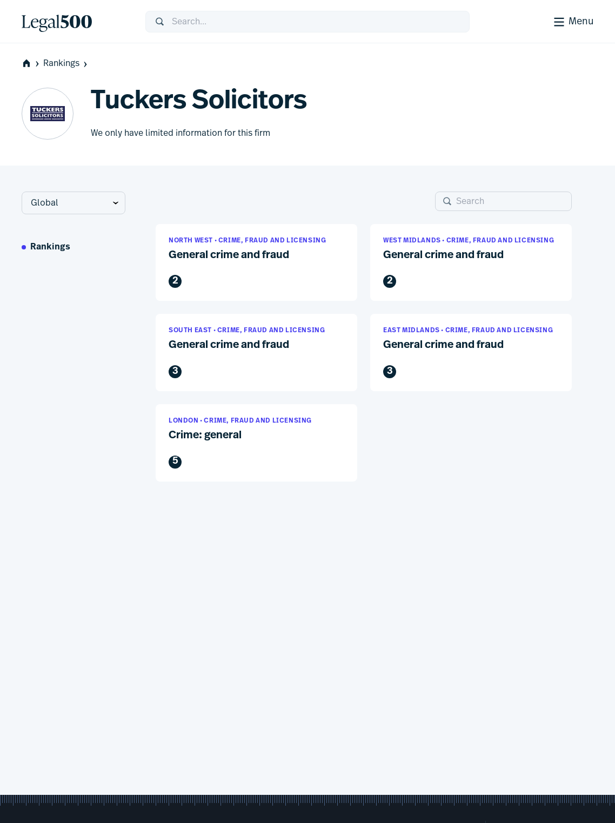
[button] (256, 262)
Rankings (66, 63)
